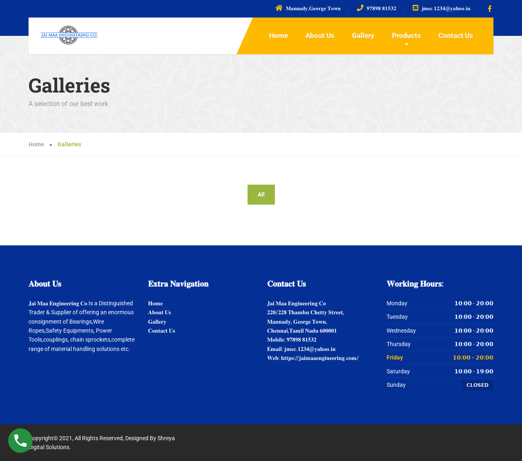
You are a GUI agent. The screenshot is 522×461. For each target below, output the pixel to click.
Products (406, 35)
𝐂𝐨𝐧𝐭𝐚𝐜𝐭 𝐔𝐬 (161, 330)
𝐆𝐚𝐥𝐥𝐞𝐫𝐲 (157, 321)
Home (278, 35)
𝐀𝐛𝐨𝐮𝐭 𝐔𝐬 (159, 312)
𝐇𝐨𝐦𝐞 (155, 303)
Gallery (363, 35)
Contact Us (455, 35)
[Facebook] (490, 8)
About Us (319, 35)
